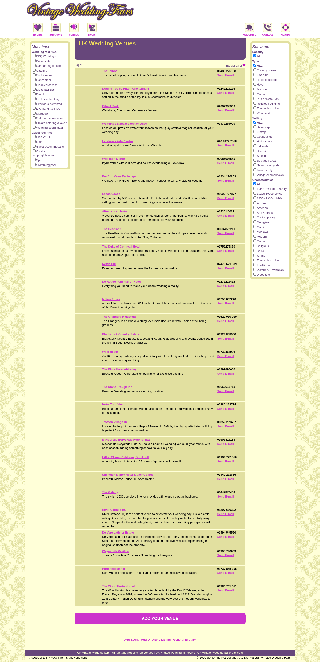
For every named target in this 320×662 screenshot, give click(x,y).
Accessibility (37, 657)
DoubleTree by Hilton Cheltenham (125, 88)
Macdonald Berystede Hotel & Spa (126, 439)
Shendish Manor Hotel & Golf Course (128, 474)
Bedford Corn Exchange (119, 176)
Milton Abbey (111, 299)
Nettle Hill (109, 264)
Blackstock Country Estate (120, 334)
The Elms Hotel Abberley (119, 369)
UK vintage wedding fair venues (132, 652)
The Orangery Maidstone (119, 316)
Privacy (52, 657)
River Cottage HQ (114, 509)
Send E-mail (225, 75)
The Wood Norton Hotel (118, 586)
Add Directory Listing (156, 639)
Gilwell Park (110, 106)
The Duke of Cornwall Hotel (121, 246)
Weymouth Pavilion (115, 551)
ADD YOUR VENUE (160, 618)
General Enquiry (184, 639)
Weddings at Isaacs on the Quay (124, 123)
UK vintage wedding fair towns (175, 652)
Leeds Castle (111, 194)
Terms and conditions (73, 657)
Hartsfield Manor (113, 568)
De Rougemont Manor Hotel (121, 281)
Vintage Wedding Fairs (275, 657)
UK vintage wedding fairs (93, 652)
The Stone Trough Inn (117, 387)
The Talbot (109, 71)
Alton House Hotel (115, 211)
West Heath (110, 352)
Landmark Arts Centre (117, 141)
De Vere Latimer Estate (118, 532)
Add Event (131, 639)
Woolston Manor (113, 158)
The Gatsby (110, 492)
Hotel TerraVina (113, 404)
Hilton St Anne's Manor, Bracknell (125, 457)
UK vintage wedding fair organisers (220, 652)
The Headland (111, 229)
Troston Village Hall (115, 422)
